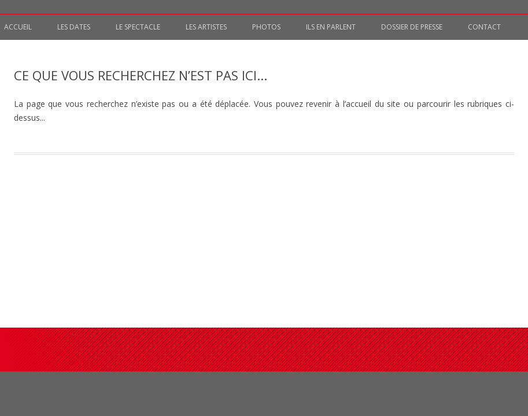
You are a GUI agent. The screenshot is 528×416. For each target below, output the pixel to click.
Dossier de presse (411, 27)
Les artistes (206, 27)
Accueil (18, 27)
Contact (484, 27)
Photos (266, 27)
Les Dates (73, 27)
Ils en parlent (331, 27)
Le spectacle (138, 27)
